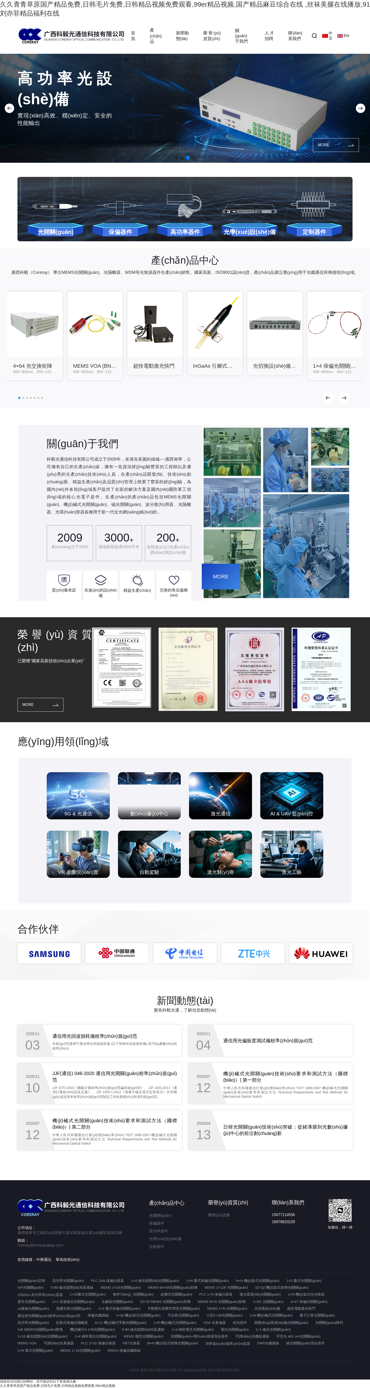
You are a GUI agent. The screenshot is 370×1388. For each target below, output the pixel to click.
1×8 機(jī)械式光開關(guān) (175, 1323)
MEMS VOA (27, 1343)
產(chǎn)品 (156, 36)
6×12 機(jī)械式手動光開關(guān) (121, 1323)
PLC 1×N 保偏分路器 (215, 1294)
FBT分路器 (131, 1343)
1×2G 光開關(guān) (268, 1302)
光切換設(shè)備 (267, 1308)
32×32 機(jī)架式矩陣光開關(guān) (282, 1287)
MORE (336, 145)
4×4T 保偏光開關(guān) (309, 1302)
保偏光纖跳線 (98, 1315)
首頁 (133, 36)
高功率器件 (158, 1231)
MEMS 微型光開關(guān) (143, 1336)
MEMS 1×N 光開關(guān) (227, 1308)
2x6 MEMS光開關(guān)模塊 (40, 1329)
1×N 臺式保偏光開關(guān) (207, 1281)
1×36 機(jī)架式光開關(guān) (138, 1315)
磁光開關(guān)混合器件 (305, 1343)
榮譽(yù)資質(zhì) (212, 36)
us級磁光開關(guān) (33, 1308)
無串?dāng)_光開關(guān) (133, 1294)
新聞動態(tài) (182, 36)
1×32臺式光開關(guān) (88, 1294)
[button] (9, 108)
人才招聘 (269, 36)
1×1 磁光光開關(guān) (273, 1329)
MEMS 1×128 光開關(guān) (226, 1287)
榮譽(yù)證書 (219, 1215)
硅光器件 (240, 1323)
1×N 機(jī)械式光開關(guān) (271, 1315)
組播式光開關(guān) (176, 1294)
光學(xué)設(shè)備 (165, 1239)
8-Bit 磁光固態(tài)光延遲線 (143, 1329)
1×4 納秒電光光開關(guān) (193, 1329)
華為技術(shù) (67, 1260)
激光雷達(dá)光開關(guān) (260, 1294)
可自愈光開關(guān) (183, 1315)
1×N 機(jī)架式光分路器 (306, 1294)
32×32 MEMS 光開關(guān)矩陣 (165, 1302)
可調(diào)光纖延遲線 (252, 1336)
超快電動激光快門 (301, 1308)
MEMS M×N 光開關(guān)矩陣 (222, 1302)
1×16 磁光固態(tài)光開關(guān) (42, 1336)
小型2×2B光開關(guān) (224, 1315)
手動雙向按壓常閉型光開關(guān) (173, 1308)
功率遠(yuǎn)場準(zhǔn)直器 (227, 1344)
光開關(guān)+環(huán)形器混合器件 (199, 1336)
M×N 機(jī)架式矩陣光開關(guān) (172, 1343)
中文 (327, 35)
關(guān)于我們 (241, 36)
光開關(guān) (160, 1215)
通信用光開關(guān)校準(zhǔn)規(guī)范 (48, 1316)
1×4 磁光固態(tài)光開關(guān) (155, 1281)
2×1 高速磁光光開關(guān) (73, 1302)
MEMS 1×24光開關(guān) (121, 1287)
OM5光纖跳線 (268, 1343)
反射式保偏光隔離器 (72, 1323)
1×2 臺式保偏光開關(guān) (119, 1308)
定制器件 (156, 1247)
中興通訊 (43, 1260)
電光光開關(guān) (234, 1329)
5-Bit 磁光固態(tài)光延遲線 (72, 1287)
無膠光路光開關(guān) (73, 1308)
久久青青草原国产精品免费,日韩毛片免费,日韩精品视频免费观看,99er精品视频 (57, 1386)
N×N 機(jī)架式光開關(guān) (257, 1281)
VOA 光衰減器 (214, 1323)
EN (343, 36)
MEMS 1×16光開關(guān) (80, 1350)
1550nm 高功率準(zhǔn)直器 (40, 1295)
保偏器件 (156, 1223)
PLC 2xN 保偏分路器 (107, 1281)
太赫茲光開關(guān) (117, 1302)
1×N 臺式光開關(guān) (35, 1350)
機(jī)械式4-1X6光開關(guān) (92, 1329)
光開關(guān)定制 (31, 1281)
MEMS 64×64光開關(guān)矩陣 (173, 1287)
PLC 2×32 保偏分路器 (98, 1343)
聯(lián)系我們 (295, 36)
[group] (35, 336)
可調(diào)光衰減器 (59, 1343)
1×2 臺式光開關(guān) (304, 1281)
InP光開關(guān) (30, 1287)
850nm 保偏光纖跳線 (124, 1350)
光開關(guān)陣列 (329, 1323)
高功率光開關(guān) (68, 1281)
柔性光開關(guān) (31, 1302)
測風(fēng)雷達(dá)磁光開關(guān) (281, 1323)
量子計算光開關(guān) (317, 1315)
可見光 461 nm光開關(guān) (298, 1336)
